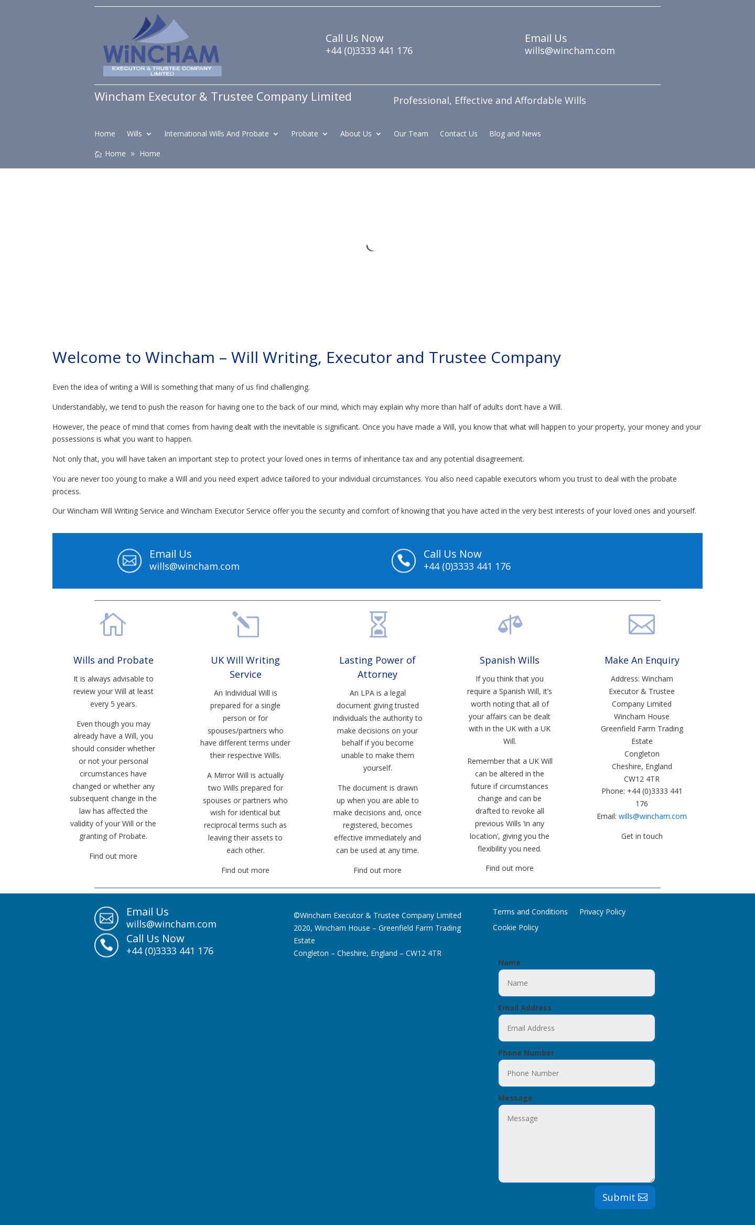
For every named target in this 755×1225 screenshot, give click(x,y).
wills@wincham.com (653, 816)
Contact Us (459, 134)
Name (509, 962)
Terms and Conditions (530, 912)
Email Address (525, 1008)
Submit (618, 1197)
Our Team (411, 134)
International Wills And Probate (216, 134)
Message (515, 1098)
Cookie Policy (515, 928)
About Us (356, 134)
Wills (134, 134)
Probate (304, 134)
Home (104, 134)
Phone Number (526, 1053)
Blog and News (515, 134)
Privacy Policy (602, 912)
